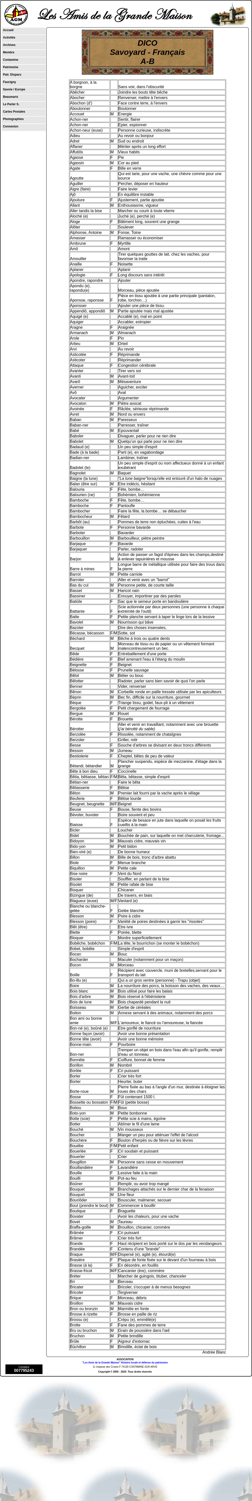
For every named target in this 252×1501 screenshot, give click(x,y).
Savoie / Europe (14, 89)
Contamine (10, 59)
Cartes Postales (14, 111)
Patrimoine (10, 67)
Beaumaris (10, 97)
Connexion (10, 126)
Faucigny (9, 82)
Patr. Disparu (12, 74)
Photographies (13, 119)
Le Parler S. (11, 104)
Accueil (8, 30)
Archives (9, 45)
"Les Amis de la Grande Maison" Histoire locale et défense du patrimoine (125, 1362)
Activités (9, 37)
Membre (8, 52)
